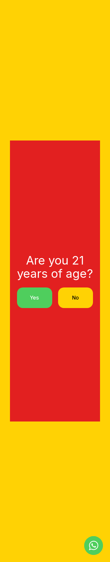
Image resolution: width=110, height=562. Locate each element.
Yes (34, 298)
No (75, 298)
